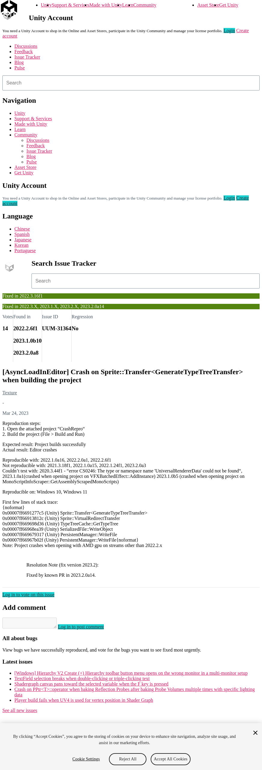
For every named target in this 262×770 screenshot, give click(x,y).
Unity (46, 5)
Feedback (23, 51)
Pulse (19, 67)
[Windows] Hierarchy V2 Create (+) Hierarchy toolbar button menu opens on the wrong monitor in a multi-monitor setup (131, 674)
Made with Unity (105, 5)
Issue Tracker (27, 57)
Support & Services (70, 5)
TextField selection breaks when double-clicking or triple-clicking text (82, 680)
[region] (131, 746)
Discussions (25, 46)
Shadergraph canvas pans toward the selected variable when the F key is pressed (91, 685)
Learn (127, 5)
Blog (19, 62)
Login (229, 30)
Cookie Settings (86, 759)
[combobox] (131, 83)
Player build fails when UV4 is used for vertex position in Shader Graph (83, 701)
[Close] (255, 732)
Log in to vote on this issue (28, 594)
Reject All (128, 759)
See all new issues (19, 712)
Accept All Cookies (170, 759)
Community (144, 5)
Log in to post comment (87, 628)
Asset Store (208, 5)
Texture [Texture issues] (9, 392)
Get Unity (228, 5)
